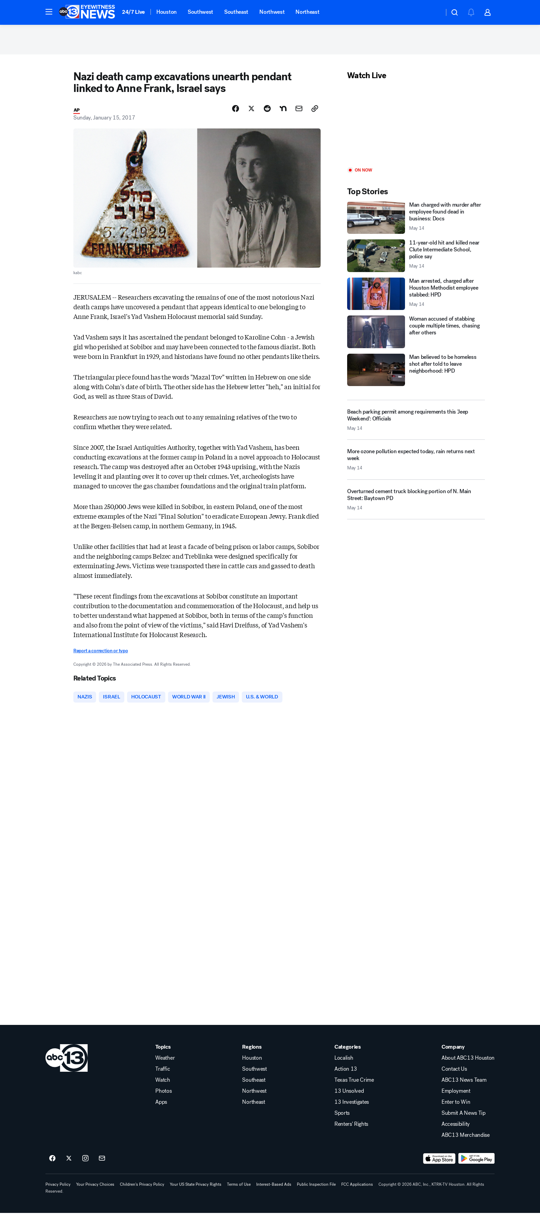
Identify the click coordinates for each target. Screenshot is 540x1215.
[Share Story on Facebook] (235, 110)
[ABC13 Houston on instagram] (85, 1160)
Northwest (271, 11)
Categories (347, 1048)
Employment (456, 1092)
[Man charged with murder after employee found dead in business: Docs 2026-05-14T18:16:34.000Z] (416, 219)
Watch (162, 1081)
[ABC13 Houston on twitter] (69, 1160)
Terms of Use (239, 1186)
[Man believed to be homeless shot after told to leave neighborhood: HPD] (416, 371)
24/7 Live (133, 11)
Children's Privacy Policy (142, 1186)
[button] (49, 12)
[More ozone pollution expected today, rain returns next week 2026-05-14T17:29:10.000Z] (416, 464)
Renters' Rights (351, 1126)
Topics (162, 1048)
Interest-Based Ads (273, 1186)
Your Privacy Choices (95, 1186)
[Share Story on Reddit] (267, 110)
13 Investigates (351, 1104)
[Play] (416, 125)
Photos (163, 1092)
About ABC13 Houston (468, 1059)
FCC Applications (357, 1186)
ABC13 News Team (464, 1081)
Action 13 (345, 1070)
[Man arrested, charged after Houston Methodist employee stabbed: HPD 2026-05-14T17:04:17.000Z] (416, 295)
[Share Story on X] (251, 110)
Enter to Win (456, 1104)
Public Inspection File (316, 1186)
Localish (343, 1059)
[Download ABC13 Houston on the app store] (439, 1160)
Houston (166, 11)
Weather (165, 1059)
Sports (342, 1115)
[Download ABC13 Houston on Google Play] (476, 1160)
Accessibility (456, 1126)
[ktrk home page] (66, 1059)
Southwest (200, 11)
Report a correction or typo (100, 652)
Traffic (162, 1070)
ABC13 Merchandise (466, 1137)
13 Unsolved (349, 1092)
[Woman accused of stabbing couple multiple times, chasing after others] (416, 333)
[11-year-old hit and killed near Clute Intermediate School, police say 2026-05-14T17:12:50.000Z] (416, 257)
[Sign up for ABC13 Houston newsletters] (102, 1160)
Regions (251, 1048)
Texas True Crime (354, 1081)
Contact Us (454, 1070)
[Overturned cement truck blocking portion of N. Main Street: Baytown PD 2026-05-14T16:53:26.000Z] (416, 503)
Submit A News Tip (464, 1115)
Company (453, 1048)
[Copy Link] (315, 110)
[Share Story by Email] (299, 110)
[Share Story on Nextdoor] (283, 110)
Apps (161, 1104)
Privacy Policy (58, 1186)
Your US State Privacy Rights (195, 1186)
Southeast (236, 11)
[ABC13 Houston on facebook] (52, 1160)
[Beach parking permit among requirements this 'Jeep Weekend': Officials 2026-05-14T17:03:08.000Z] (416, 421)
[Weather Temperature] (433, 12)
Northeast (307, 11)
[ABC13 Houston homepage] (87, 12)
